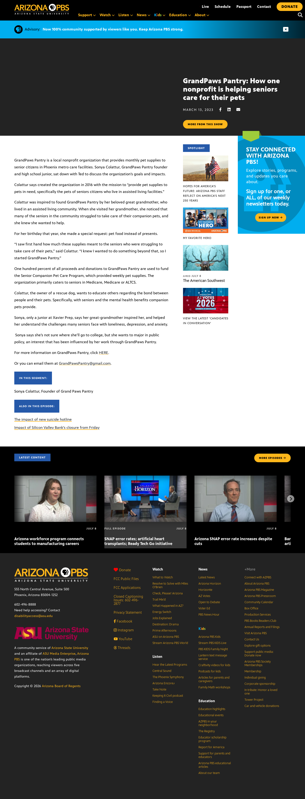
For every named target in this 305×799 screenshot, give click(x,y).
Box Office (251, 608)
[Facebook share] (222, 109)
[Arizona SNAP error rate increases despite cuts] (235, 478)
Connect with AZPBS (257, 577)
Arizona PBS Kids (209, 637)
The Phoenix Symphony (168, 677)
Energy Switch (161, 612)
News (203, 569)
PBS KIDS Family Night (213, 649)
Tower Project (253, 700)
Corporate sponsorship (259, 684)
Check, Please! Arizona (167, 593)
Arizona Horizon (209, 584)
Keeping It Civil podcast (167, 696)
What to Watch (162, 577)
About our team (209, 773)
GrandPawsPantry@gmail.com (85, 363)
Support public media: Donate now (259, 653)
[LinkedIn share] (231, 109)
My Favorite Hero (197, 238)
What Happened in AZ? (167, 606)
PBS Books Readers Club (260, 621)
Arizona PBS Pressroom (260, 596)
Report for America (211, 747)
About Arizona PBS (256, 584)
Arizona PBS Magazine (259, 590)
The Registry (206, 731)
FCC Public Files (126, 578)
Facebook (123, 621)
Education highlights (211, 709)
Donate (122, 570)
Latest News (206, 577)
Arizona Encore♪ (163, 683)
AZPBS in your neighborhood (208, 723)
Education (206, 701)
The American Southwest (204, 280)
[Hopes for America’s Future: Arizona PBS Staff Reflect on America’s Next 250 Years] (205, 158)
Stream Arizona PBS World (170, 643)
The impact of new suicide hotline (43, 419)
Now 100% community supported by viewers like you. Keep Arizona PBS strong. (113, 29)
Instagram (124, 630)
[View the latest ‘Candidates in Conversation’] (205, 290)
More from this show (205, 124)
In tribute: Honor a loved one (260, 691)
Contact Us (251, 639)
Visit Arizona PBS (255, 633)
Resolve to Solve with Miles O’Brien (170, 585)
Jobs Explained (162, 618)
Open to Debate (209, 602)
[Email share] (240, 109)
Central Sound (161, 671)
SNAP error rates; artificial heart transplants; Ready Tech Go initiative (138, 541)
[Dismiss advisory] (285, 29)
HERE (103, 352)
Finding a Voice (162, 702)
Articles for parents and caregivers (213, 679)
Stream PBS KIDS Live (212, 643)
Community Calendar (258, 602)
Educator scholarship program (212, 739)
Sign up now (271, 217)
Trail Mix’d (159, 600)
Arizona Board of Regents (61, 686)
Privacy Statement (128, 612)
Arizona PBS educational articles (214, 765)
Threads (122, 647)
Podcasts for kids (209, 671)
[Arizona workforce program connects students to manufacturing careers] (55, 478)
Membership (252, 671)
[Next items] (290, 498)
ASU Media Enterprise (59, 654)
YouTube (123, 639)
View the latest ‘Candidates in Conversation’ (205, 321)
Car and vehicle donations (261, 706)
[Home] (41, 9)
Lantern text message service (212, 657)
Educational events (211, 715)
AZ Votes (204, 596)
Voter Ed (204, 608)
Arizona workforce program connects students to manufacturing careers (49, 541)
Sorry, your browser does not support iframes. (91, 98)
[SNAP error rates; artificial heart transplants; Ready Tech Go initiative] (145, 478)
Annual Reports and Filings (262, 627)
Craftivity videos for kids (214, 665)
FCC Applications (127, 587)
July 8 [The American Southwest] (192, 276)
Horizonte (205, 590)
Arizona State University (69, 648)
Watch (157, 569)
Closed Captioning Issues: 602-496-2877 (128, 600)
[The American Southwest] (205, 247)
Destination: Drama (165, 624)
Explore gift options (257, 646)
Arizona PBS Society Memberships (257, 663)
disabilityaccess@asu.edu (33, 616)
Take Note (159, 689)
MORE (272, 458)
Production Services (257, 615)
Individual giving (255, 678)
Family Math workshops (214, 687)
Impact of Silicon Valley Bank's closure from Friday (57, 427)
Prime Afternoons (164, 631)
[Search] (299, 15)
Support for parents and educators (214, 755)
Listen (157, 656)
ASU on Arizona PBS (165, 637)
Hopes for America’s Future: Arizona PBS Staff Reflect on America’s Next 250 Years (204, 193)
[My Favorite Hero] (205, 210)
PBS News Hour (208, 615)
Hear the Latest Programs (169, 665)
